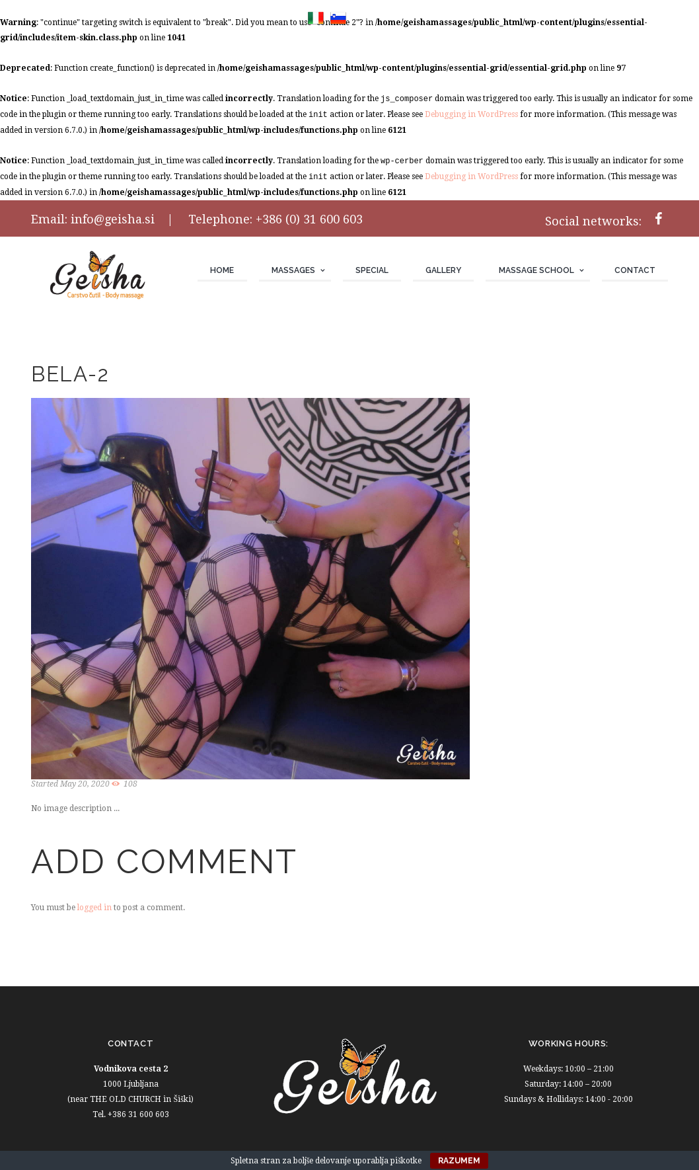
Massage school (536, 270)
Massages (293, 270)
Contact (634, 270)
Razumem (459, 1160)
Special (371, 270)
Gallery (443, 270)
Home (222, 270)
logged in (94, 907)
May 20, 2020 (85, 784)
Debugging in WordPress (471, 114)
